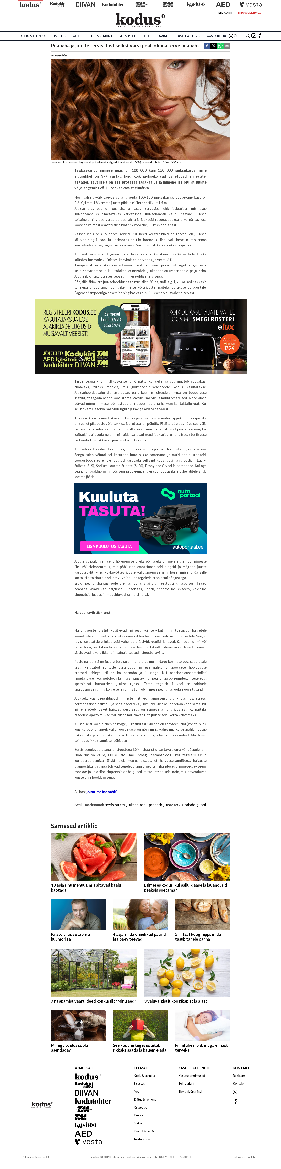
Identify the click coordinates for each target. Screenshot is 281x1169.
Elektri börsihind (190, 1091)
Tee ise (147, 36)
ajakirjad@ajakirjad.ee (140, 1157)
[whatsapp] (220, 46)
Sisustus (59, 36)
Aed (76, 36)
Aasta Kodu (216, 36)
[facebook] (207, 46)
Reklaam (239, 1075)
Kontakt (238, 1083)
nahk (144, 805)
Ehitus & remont (99, 36)
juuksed (132, 805)
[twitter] (213, 46)
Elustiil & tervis (187, 36)
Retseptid (127, 36)
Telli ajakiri (224, 12)
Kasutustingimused (191, 1075)
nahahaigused (195, 805)
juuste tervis (173, 805)
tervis (109, 805)
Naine (163, 36)
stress (120, 805)
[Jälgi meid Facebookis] (260, 36)
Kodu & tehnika (33, 36)
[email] (227, 46)
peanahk (155, 805)
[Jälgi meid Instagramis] (254, 36)
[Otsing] (248, 36)
